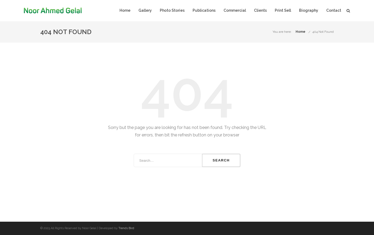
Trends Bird (126, 228)
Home (125, 11)
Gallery (145, 11)
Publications (204, 11)
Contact (333, 11)
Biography (308, 11)
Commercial (235, 11)
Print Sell (283, 11)
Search (221, 160)
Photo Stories (172, 11)
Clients (260, 11)
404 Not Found (323, 32)
